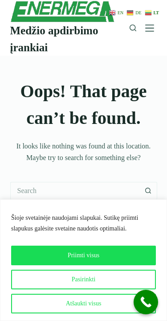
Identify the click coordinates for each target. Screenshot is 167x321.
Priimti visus (83, 255)
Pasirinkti (84, 279)
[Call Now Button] (146, 302)
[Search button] (148, 191)
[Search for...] (74, 191)
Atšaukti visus (84, 303)
